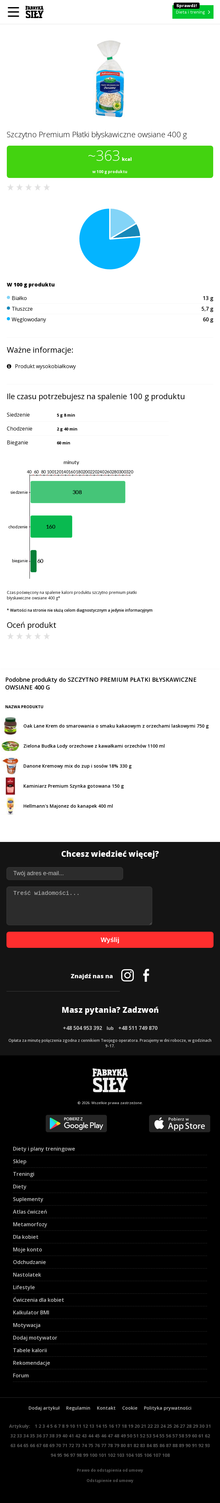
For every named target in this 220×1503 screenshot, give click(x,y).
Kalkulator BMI (31, 1312)
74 (84, 1445)
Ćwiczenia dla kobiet (38, 1299)
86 (162, 1445)
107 (157, 1455)
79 (116, 1445)
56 (168, 1436)
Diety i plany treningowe (44, 1148)
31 (208, 1426)
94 (53, 1455)
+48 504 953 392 (82, 1027)
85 (155, 1445)
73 (77, 1445)
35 (32, 1436)
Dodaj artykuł (44, 1408)
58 (181, 1436)
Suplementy (28, 1199)
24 (163, 1426)
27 (182, 1426)
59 (188, 1436)
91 (194, 1445)
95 (59, 1455)
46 (103, 1436)
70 (58, 1445)
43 (84, 1436)
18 (124, 1426)
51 (136, 1436)
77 (103, 1445)
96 (66, 1455)
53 (149, 1436)
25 (169, 1426)
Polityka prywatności (167, 1408)
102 (111, 1455)
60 (194, 1436)
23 (156, 1426)
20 (137, 1426)
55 (162, 1436)
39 (58, 1436)
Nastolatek (27, 1274)
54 (155, 1436)
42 (77, 1436)
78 (110, 1445)
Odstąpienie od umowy (110, 1480)
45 (97, 1436)
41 (71, 1436)
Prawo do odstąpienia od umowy (110, 1470)
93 (207, 1445)
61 (200, 1436)
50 (129, 1436)
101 (102, 1455)
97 (72, 1455)
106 (148, 1455)
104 (129, 1455)
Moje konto (27, 1249)
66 (32, 1445)
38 (51, 1436)
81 (129, 1445)
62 (207, 1436)
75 (90, 1445)
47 (110, 1436)
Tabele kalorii (30, 1350)
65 (26, 1445)
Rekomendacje (31, 1362)
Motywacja (27, 1325)
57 (175, 1436)
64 (19, 1445)
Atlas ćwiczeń (30, 1211)
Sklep (20, 1161)
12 (85, 1426)
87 (168, 1445)
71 (64, 1445)
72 (71, 1445)
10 (72, 1426)
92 (200, 1445)
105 (139, 1455)
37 (45, 1436)
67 (38, 1445)
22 (150, 1426)
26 (176, 1426)
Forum (21, 1375)
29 (195, 1426)
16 (111, 1426)
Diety (20, 1186)
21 (143, 1426)
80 (123, 1445)
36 (38, 1436)
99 (85, 1455)
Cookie (129, 1408)
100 (93, 1455)
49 (123, 1436)
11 (78, 1426)
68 (45, 1445)
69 (51, 1445)
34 (26, 1436)
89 (181, 1445)
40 (64, 1436)
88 (175, 1445)
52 (142, 1436)
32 (13, 1436)
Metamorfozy (30, 1224)
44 (90, 1436)
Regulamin (78, 1408)
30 (201, 1426)
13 (91, 1426)
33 (19, 1436)
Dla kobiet (26, 1236)
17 (117, 1426)
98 (79, 1455)
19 (130, 1426)
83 (142, 1445)
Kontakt (106, 1408)
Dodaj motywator (35, 1337)
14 (98, 1426)
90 (188, 1445)
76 (97, 1445)
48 (116, 1436)
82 (136, 1445)
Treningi (23, 1173)
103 (120, 1455)
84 (149, 1445)
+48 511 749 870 (137, 1027)
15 (104, 1426)
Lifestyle (24, 1287)
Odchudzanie (29, 1262)
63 (13, 1445)
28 (188, 1426)
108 (166, 1455)
